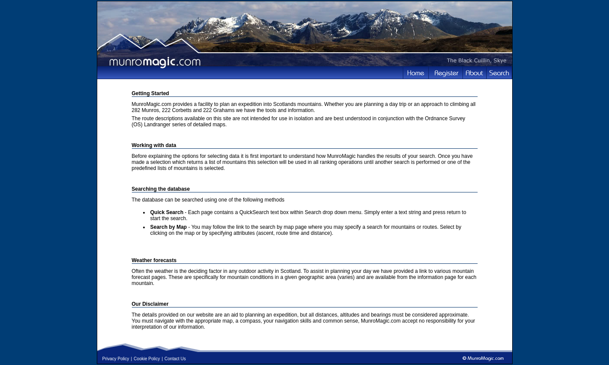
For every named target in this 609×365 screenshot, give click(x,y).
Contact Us (175, 358)
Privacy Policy (115, 358)
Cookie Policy (147, 358)
